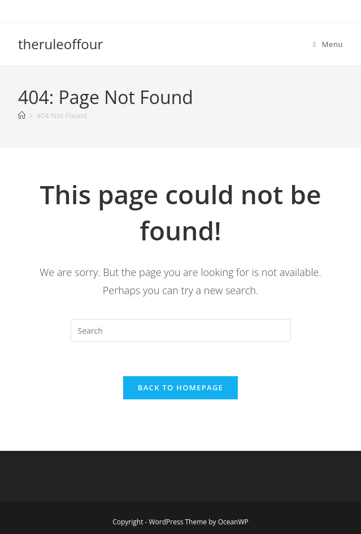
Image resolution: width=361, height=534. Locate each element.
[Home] (21, 115)
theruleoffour (60, 44)
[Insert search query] (181, 330)
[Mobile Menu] (328, 44)
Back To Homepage (180, 387)
